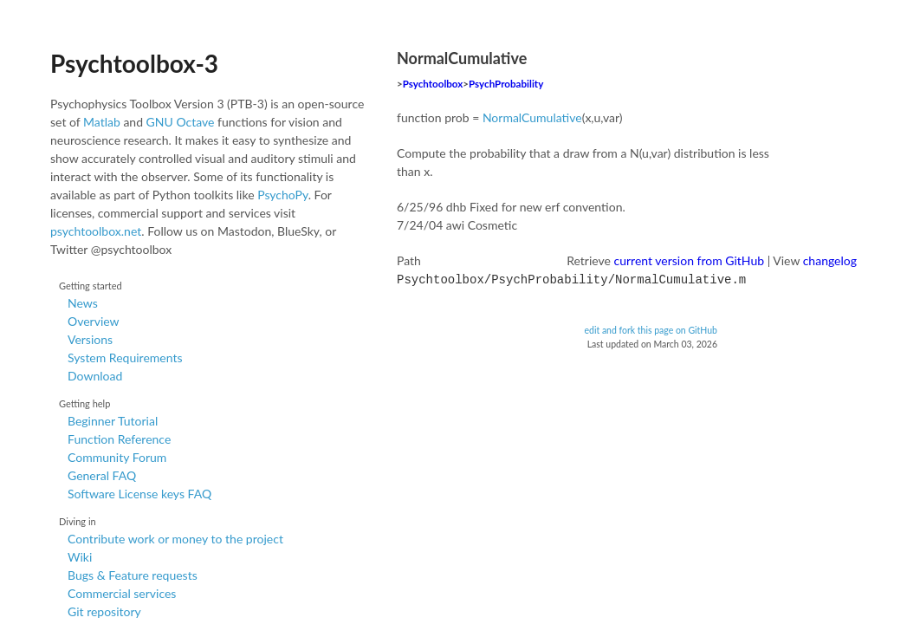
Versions (90, 339)
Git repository (104, 611)
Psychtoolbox (433, 83)
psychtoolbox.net (95, 231)
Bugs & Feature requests (133, 575)
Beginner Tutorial (113, 420)
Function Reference (119, 439)
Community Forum (117, 457)
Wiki (80, 556)
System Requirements (125, 357)
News (83, 303)
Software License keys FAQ (139, 493)
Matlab (101, 121)
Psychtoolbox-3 (134, 63)
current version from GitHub (689, 260)
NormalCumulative (532, 117)
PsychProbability (506, 83)
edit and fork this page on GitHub (650, 328)
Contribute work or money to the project (175, 538)
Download (95, 375)
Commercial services (122, 593)
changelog (830, 260)
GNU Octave (180, 121)
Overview (94, 321)
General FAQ (102, 475)
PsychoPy (282, 194)
